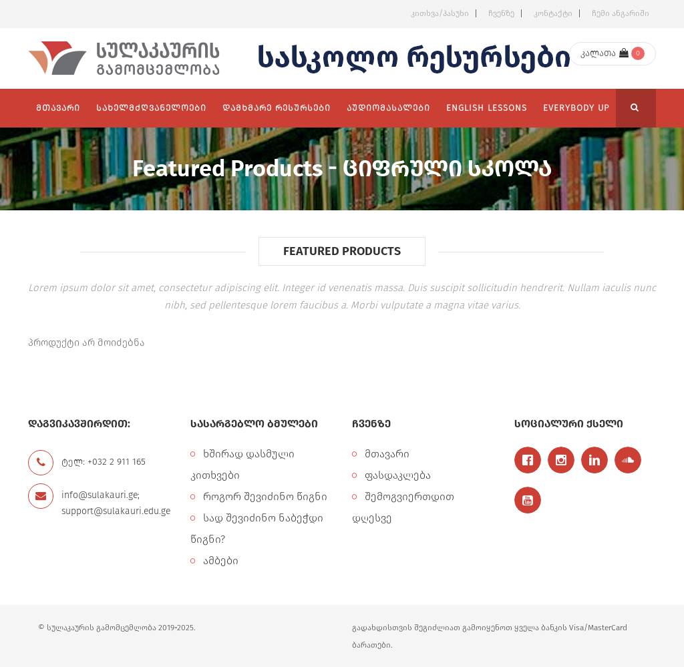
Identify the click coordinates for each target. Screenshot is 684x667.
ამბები (220, 560)
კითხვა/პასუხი (440, 13)
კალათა (604, 53)
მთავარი (387, 453)
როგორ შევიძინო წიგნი (265, 496)
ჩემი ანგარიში (620, 13)
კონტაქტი (553, 13)
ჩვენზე (501, 13)
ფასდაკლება (398, 475)
